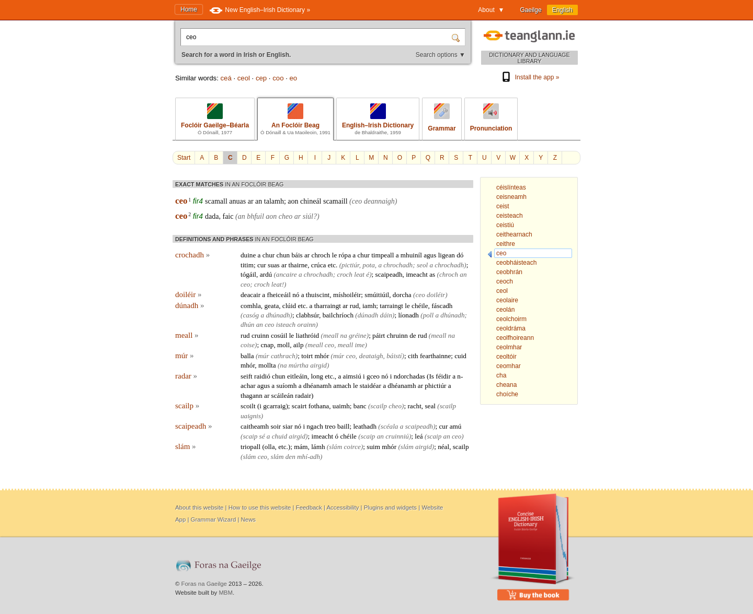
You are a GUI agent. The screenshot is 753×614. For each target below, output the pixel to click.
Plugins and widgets (390, 507)
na (343, 335)
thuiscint (317, 295)
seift (247, 376)
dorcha (402, 295)
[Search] (457, 37)
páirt (378, 335)
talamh (274, 201)
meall (187, 335)
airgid (318, 365)
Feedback (309, 507)
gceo (373, 376)
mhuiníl (411, 255)
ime (359, 345)
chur (269, 255)
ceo (181, 201)
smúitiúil (376, 295)
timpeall (382, 255)
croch (344, 274)
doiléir (188, 294)
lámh (318, 447)
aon (293, 201)
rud (354, 306)
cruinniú (397, 436)
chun (283, 255)
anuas (237, 201)
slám (185, 446)
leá (419, 436)
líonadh (408, 315)
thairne (298, 265)
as (432, 274)
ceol (243, 78)
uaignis (251, 416)
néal (443, 447)
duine (248, 255)
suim (373, 447)
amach (342, 385)
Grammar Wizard (213, 519)
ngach (314, 426)
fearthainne (435, 356)
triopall (250, 447)
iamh (369, 306)
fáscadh (441, 306)
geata (271, 306)
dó (460, 255)
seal (430, 406)
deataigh (371, 356)
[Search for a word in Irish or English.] (317, 37)
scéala (389, 426)
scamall (216, 201)
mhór (321, 356)
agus (430, 255)
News (248, 519)
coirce (352, 447)
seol (422, 265)
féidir (443, 376)
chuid (279, 436)
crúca (318, 265)
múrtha (299, 365)
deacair (250, 295)
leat (359, 274)
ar (251, 201)
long (317, 376)
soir (275, 426)
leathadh (364, 426)
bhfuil (255, 216)
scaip (250, 436)
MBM (226, 592)
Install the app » (530, 77)
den (290, 456)
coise (248, 345)
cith (413, 356)
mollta (267, 365)
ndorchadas (409, 376)
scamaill (335, 201)
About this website (199, 507)
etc (332, 265)
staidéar (370, 385)
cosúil (279, 335)
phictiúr (435, 385)
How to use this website (260, 507)
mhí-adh (308, 456)
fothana (319, 406)
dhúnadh (278, 315)
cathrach (283, 356)
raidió (262, 376)
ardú (266, 274)
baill (343, 426)
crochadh (192, 255)
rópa (345, 255)
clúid (289, 306)
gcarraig (274, 406)
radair (303, 395)
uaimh (341, 406)
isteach (285, 324)
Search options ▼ (440, 54)
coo (277, 78)
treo (330, 426)
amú (456, 426)
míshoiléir (347, 295)
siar (288, 426)
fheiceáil (279, 295)
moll (283, 345)
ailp (298, 345)
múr (184, 355)
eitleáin (297, 376)
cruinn (260, 335)
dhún (247, 324)
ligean (446, 255)
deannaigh (379, 201)
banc (360, 406)
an (258, 201)
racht (414, 406)
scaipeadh (389, 274)
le (334, 255)
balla (247, 356)
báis (296, 255)
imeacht (417, 274)
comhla (251, 306)
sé (262, 436)
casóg (251, 315)
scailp (187, 406)
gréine (358, 335)
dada (212, 216)
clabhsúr (307, 315)
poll (428, 315)
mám (300, 447)
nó (295, 295)
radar (186, 376)
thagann (252, 395)
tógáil (248, 274)
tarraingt (391, 306)
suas (274, 265)
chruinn (397, 335)
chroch (321, 255)
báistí (394, 356)
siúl (308, 216)
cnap (266, 345)
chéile (420, 306)
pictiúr (350, 265)
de (412, 335)
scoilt (248, 406)
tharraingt (327, 306)
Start (183, 157)
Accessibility (342, 507)
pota (368, 265)
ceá (225, 78)
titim (247, 265)
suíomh (286, 385)
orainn (306, 324)
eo (293, 78)
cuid (460, 356)
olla (270, 447)
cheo (285, 216)
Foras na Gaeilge (204, 584)
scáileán (282, 395)
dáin (386, 315)
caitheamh (255, 426)
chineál (310, 201)
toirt (307, 356)
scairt (299, 406)
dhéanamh (317, 385)
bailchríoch (338, 315)
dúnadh (189, 305)
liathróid (308, 335)
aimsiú (352, 376)
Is (431, 376)
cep (261, 78)
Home (188, 9)
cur (261, 265)
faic (227, 216)
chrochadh (398, 265)
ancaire (286, 274)
